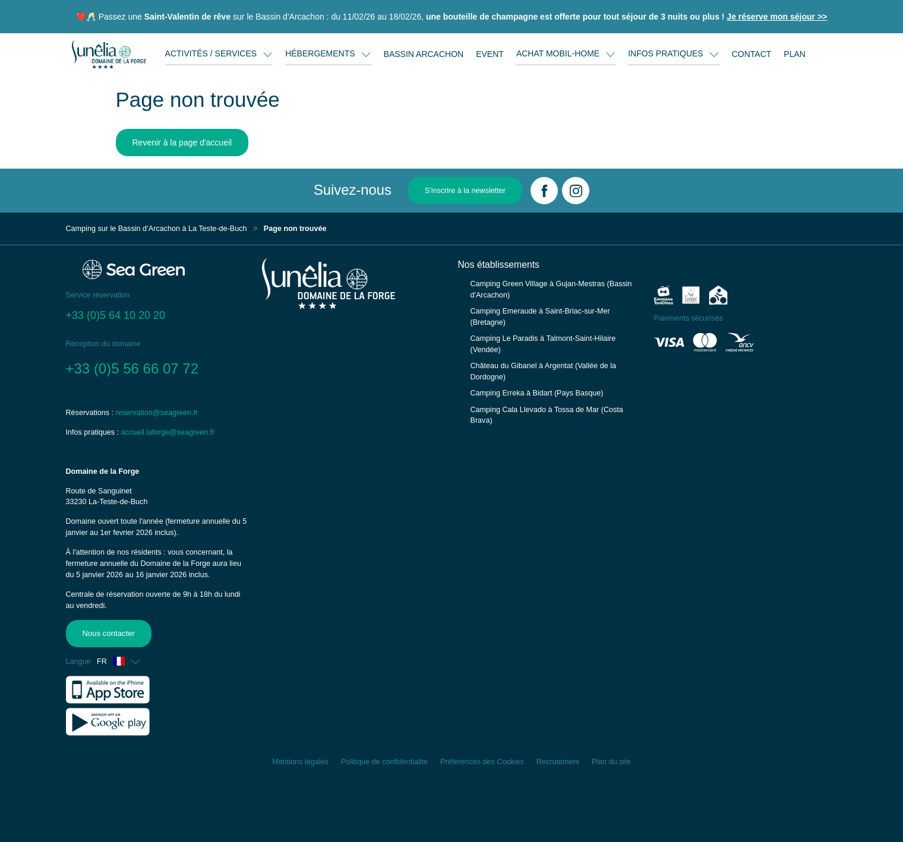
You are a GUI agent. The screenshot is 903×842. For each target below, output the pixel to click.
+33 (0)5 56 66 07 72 (132, 368)
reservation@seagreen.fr (157, 413)
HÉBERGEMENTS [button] (321, 53)
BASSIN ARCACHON (424, 54)
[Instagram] (575, 190)
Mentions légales (300, 762)
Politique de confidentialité (384, 762)
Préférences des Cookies (482, 762)
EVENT (490, 54)
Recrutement (557, 762)
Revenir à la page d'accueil (182, 142)
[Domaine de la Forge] (109, 54)
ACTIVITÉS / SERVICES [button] (212, 53)
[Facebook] (544, 190)
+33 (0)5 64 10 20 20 (116, 315)
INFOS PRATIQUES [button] (666, 53)
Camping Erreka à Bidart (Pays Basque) (537, 393)
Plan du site (611, 762)
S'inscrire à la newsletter (465, 190)
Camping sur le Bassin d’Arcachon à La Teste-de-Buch (156, 228)
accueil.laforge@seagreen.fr (168, 432)
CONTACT (752, 54)
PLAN (795, 54)
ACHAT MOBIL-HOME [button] (559, 53)
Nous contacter (108, 633)
